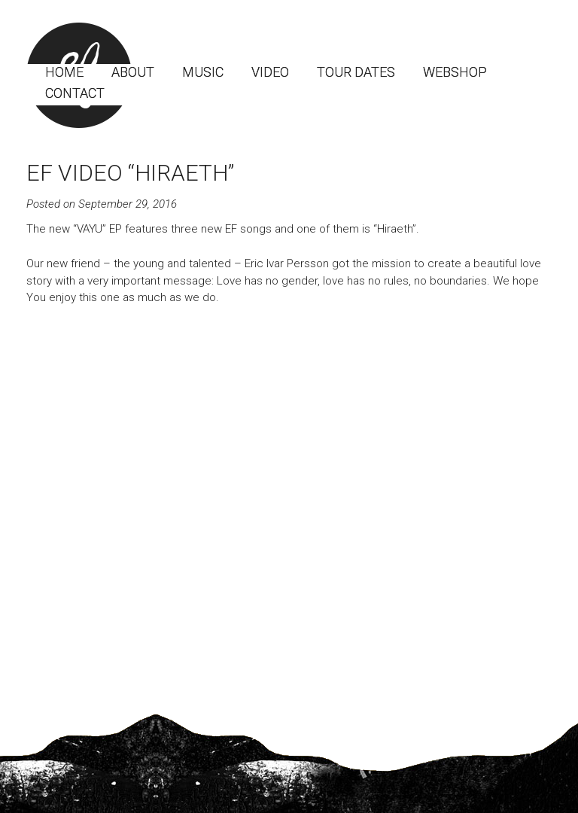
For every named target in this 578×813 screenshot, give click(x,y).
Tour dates (356, 72)
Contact (75, 93)
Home (64, 72)
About (132, 72)
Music (203, 72)
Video (270, 72)
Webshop (455, 72)
